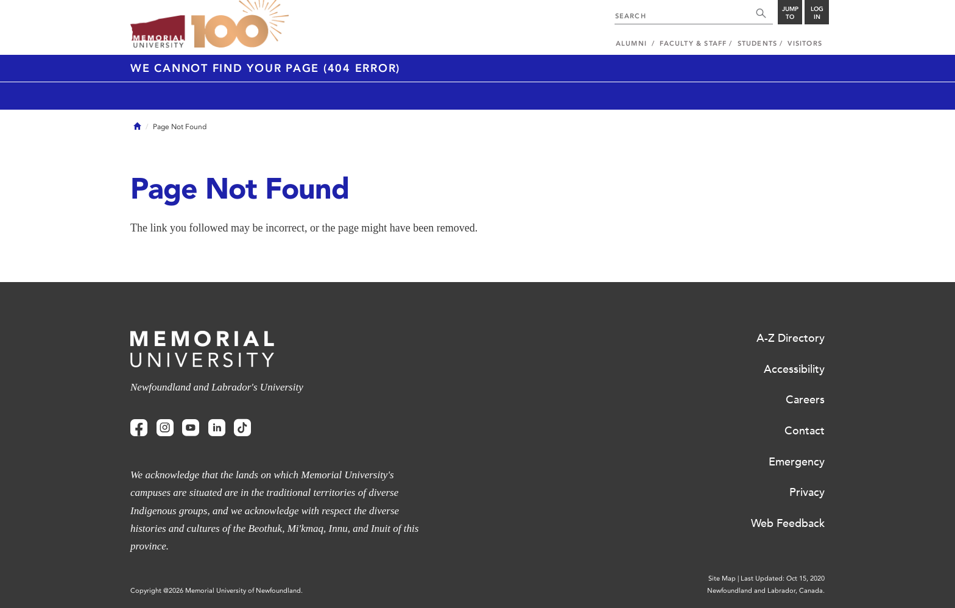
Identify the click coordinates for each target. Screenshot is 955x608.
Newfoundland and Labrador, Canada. (766, 591)
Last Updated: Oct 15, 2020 (783, 578)
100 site (240, 24)
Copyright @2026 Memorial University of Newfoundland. (216, 591)
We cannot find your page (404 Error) (265, 68)
